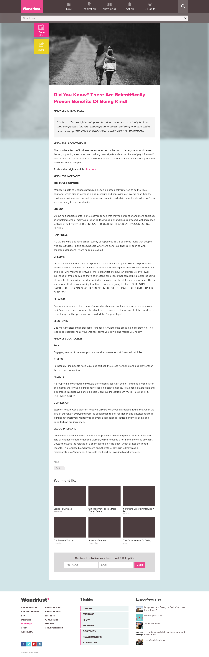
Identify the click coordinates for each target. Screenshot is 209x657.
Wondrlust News (53, 611)
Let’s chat (49, 623)
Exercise (88, 614)
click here (90, 169)
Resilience (50, 615)
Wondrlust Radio (52, 607)
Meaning (88, 625)
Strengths (90, 642)
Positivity (89, 631)
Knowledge (26, 623)
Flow (86, 619)
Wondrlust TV (27, 632)
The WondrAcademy (154, 640)
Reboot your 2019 (153, 615)
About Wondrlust (29, 607)
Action (24, 627)
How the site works (30, 611)
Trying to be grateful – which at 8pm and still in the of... (164, 633)
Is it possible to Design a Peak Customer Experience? (164, 608)
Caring (59, 468)
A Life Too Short (152, 623)
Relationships (92, 636)
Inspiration (26, 619)
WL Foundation (51, 619)
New (23, 615)
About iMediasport (54, 627)
